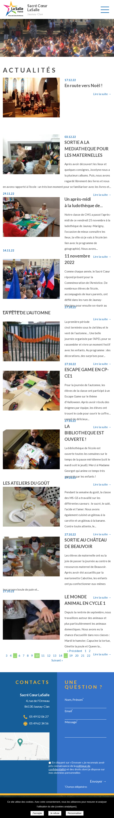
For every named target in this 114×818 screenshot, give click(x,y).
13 (54, 655)
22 (88, 655)
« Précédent (74, 651)
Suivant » (57, 660)
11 (43, 655)
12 (48, 655)
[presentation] (77, 749)
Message (71, 722)
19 (71, 655)
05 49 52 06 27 (39, 716)
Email (69, 711)
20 (77, 655)
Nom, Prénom (74, 699)
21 (82, 655)
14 (60, 655)
